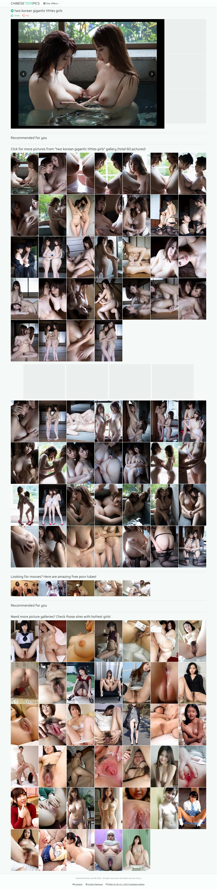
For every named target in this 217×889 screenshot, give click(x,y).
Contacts (77, 884)
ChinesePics (25, 3)
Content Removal (94, 884)
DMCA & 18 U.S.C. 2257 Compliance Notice (125, 884)
